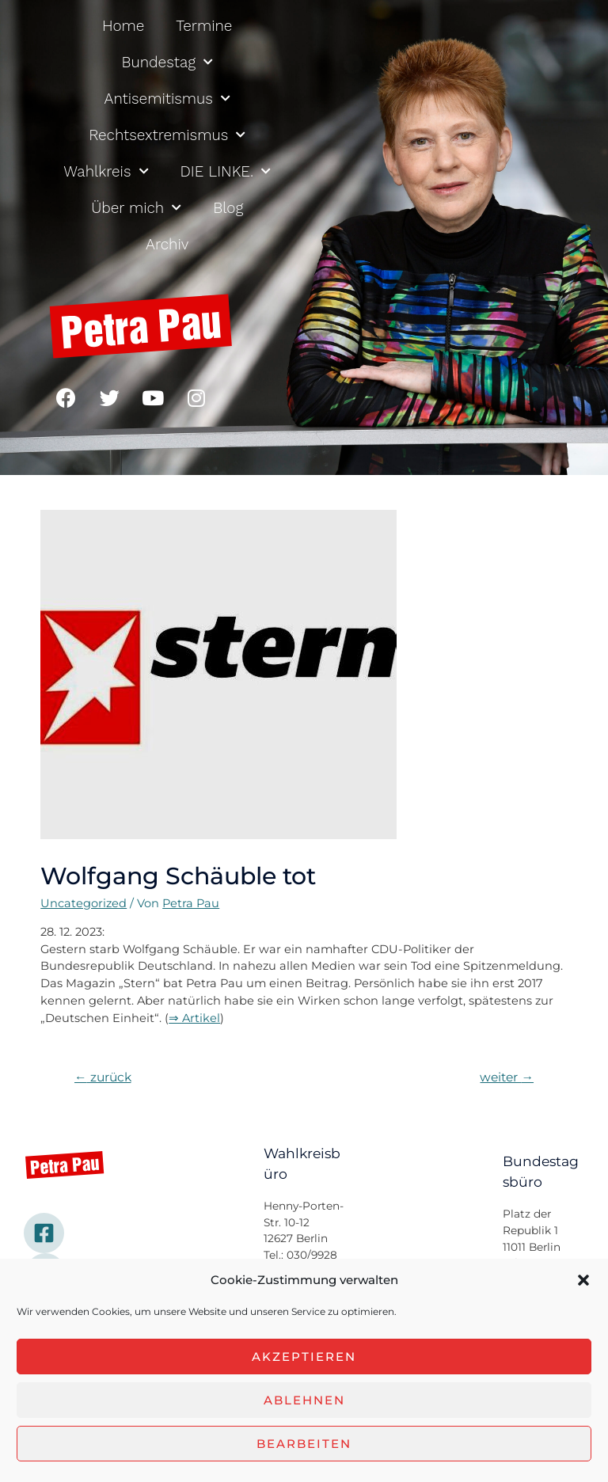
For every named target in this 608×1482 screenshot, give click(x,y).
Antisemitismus (167, 99)
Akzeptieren (304, 1356)
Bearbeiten (304, 1443)
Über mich (136, 208)
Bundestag (167, 62)
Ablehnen (304, 1400)
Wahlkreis (105, 171)
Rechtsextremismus (167, 135)
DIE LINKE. (226, 171)
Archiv (167, 244)
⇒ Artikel (194, 1018)
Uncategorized (83, 903)
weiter (507, 1077)
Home (123, 26)
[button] (583, 1280)
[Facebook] (44, 1233)
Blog (228, 208)
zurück (102, 1077)
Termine (204, 26)
